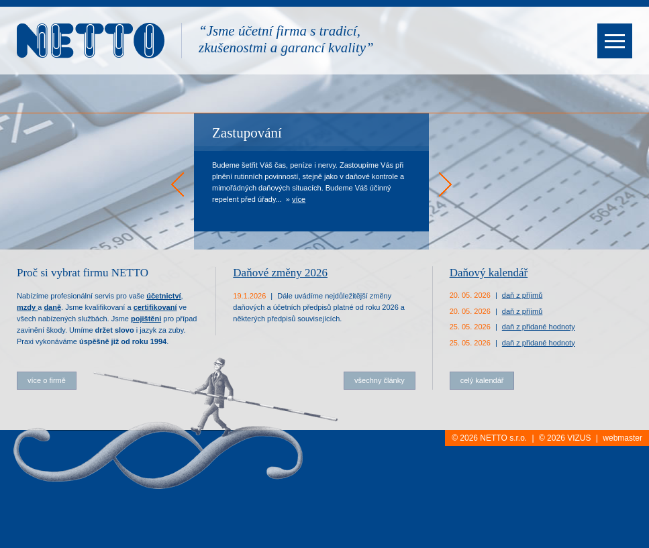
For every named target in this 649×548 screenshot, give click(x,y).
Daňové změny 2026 (280, 272)
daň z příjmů (522, 295)
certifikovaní (155, 307)
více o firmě (47, 380)
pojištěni (146, 319)
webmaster (622, 438)
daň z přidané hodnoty (538, 327)
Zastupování (247, 133)
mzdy (27, 307)
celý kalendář (482, 380)
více (298, 199)
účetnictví (163, 296)
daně (52, 307)
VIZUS (579, 438)
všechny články (379, 380)
